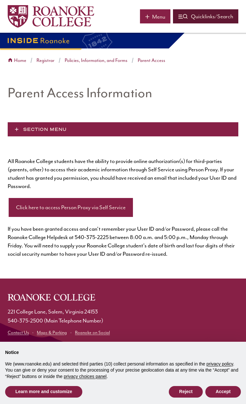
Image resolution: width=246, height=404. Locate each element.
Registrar (45, 60)
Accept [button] (223, 391)
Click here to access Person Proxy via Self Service (71, 207)
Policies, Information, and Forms (96, 60)
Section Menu (45, 129)
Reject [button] (186, 391)
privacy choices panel (85, 376)
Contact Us (18, 332)
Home (20, 60)
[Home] (51, 16)
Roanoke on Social (92, 332)
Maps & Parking (52, 332)
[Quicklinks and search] (205, 16)
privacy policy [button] (220, 363)
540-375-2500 (25, 320)
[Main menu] (155, 16)
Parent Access (151, 60)
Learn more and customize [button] (43, 391)
